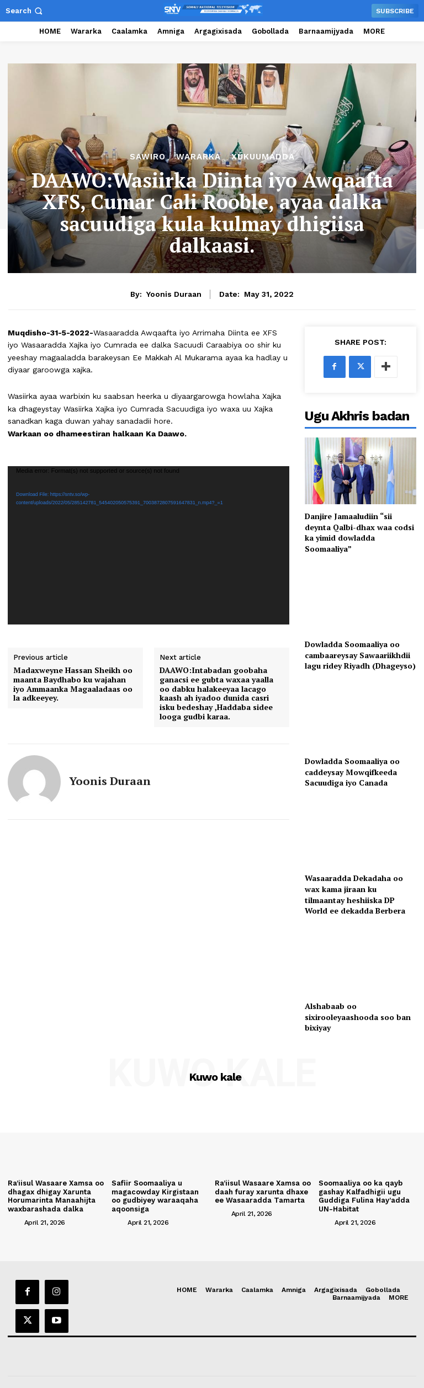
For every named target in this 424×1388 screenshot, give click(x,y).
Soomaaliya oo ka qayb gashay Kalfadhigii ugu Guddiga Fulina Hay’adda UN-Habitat (364, 1196)
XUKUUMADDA (263, 157)
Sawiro (148, 157)
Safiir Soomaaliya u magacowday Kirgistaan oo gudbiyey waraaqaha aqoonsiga (155, 1196)
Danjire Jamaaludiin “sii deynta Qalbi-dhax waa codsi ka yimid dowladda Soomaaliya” (359, 532)
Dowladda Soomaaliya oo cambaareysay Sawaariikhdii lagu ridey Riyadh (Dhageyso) (360, 655)
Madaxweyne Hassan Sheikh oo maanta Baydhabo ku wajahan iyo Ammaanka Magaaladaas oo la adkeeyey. (72, 684)
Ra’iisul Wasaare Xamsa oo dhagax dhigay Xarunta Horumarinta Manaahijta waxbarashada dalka (56, 1196)
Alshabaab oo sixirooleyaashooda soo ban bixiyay (358, 1017)
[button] (25, 11)
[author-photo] (15, 1222)
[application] (148, 545)
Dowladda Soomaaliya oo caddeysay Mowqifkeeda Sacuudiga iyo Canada (352, 772)
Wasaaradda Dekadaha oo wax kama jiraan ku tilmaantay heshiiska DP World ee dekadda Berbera (355, 894)
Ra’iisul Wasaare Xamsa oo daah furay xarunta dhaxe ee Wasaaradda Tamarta (263, 1191)
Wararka (198, 157)
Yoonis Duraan (174, 294)
